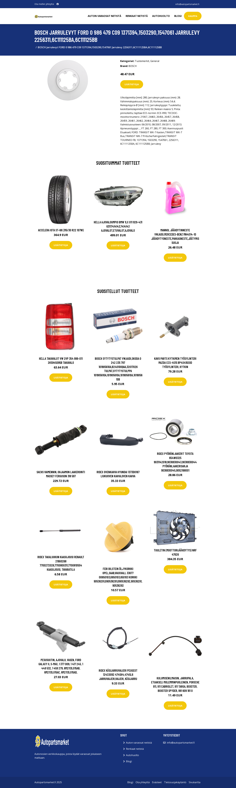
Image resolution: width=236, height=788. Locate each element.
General (154, 61)
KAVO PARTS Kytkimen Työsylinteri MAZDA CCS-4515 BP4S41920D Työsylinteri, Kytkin (175, 363)
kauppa (192, 15)
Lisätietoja (132, 84)
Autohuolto (161, 16)
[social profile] (57, 4)
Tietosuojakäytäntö (175, 782)
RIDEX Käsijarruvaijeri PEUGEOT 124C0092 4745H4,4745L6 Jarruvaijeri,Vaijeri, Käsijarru (118, 674)
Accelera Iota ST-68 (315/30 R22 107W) (61, 230)
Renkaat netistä (137, 16)
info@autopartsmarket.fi (187, 4)
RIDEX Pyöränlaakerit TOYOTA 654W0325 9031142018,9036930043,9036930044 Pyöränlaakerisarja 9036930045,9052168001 (175, 462)
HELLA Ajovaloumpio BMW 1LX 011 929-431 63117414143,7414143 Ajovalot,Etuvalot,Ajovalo (118, 226)
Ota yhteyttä (143, 782)
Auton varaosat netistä (104, 16)
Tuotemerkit (142, 61)
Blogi (178, 16)
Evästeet (157, 782)
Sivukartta (194, 782)
